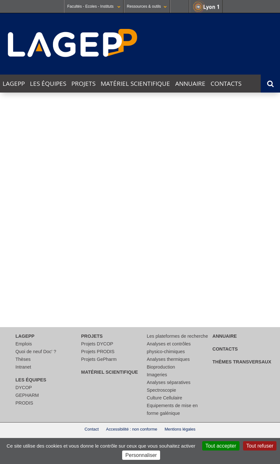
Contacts (226, 83)
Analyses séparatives (169, 382)
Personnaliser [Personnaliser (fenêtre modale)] (141, 455)
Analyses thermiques (168, 359)
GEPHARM (27, 395)
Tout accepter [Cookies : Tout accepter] (220, 446)
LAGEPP (14, 83)
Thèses (23, 359)
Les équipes (48, 83)
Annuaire (190, 83)
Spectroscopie (161, 390)
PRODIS (24, 403)
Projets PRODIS (97, 351)
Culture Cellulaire (164, 397)
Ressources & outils (147, 6)
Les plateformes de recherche (177, 336)
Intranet (23, 367)
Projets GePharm (98, 359)
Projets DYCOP (97, 343)
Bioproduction (161, 367)
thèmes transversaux (241, 361)
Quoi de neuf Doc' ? (35, 351)
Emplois (23, 343)
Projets (83, 83)
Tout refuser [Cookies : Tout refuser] (259, 446)
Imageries (157, 374)
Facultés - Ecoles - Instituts (93, 6)
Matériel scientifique (135, 83)
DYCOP (23, 387)
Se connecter (180, 6)
